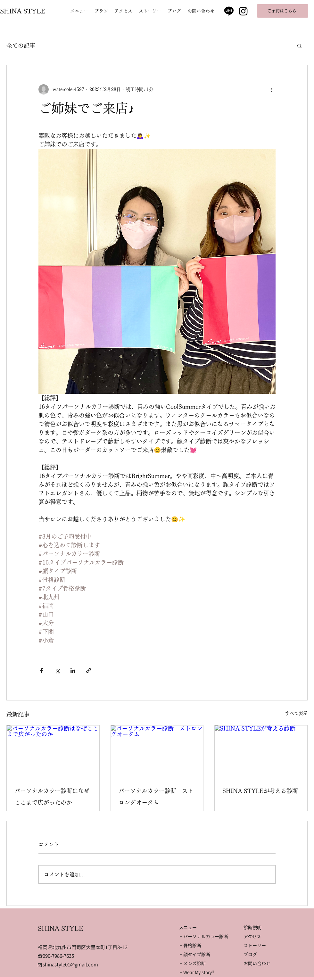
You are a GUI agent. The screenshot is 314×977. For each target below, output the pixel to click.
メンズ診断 (194, 963)
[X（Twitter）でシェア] (57, 670)
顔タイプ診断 (196, 954)
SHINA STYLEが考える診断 (260, 791)
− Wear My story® (197, 972)
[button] (299, 45)
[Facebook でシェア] (41, 670)
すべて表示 (296, 713)
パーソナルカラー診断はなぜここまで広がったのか (51, 796)
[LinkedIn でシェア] (73, 670)
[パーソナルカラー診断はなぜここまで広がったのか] (53, 751)
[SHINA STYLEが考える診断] (261, 751)
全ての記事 (20, 45)
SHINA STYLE (22, 11)
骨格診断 (192, 945)
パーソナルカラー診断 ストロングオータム (156, 796)
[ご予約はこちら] (282, 11)
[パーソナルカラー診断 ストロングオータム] (157, 751)
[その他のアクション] (272, 89)
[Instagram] (243, 11)
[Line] (229, 10)
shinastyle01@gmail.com (68, 964)
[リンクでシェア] (89, 670)
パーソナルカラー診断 (205, 936)
